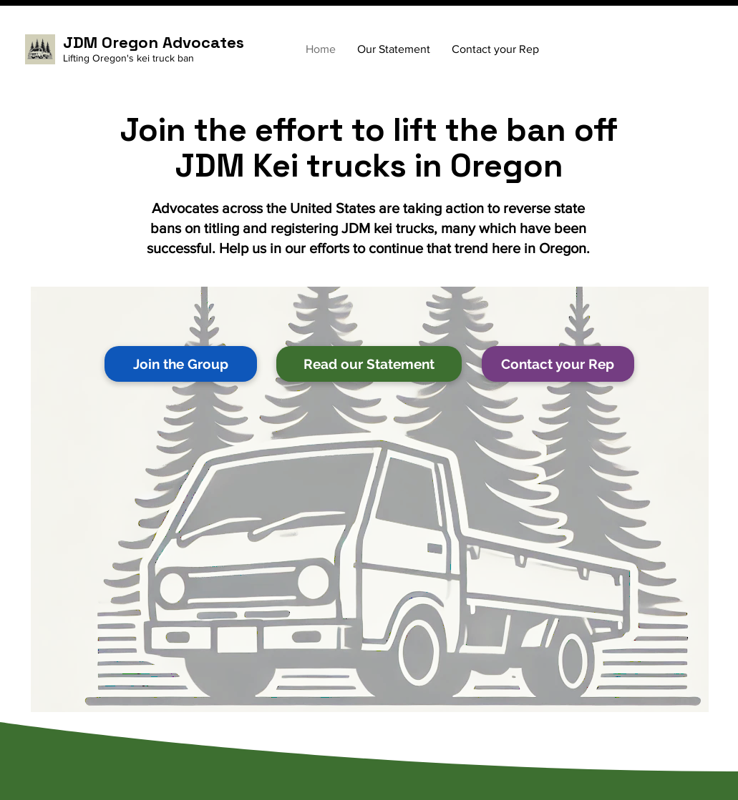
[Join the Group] (181, 364)
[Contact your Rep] (558, 364)
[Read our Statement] (369, 364)
